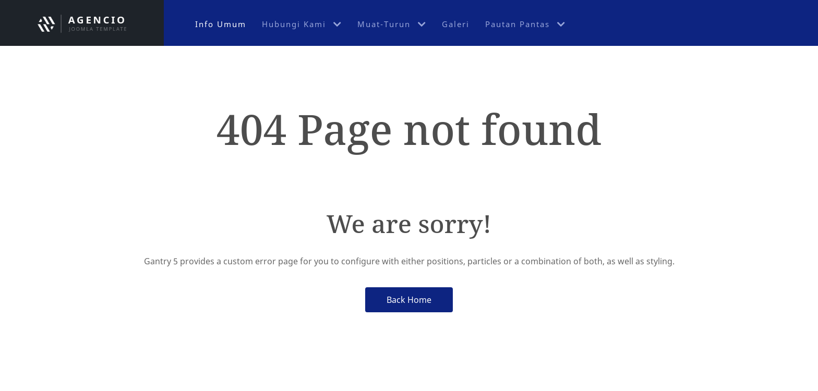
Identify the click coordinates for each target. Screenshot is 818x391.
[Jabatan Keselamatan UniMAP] (82, 23)
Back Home (409, 300)
